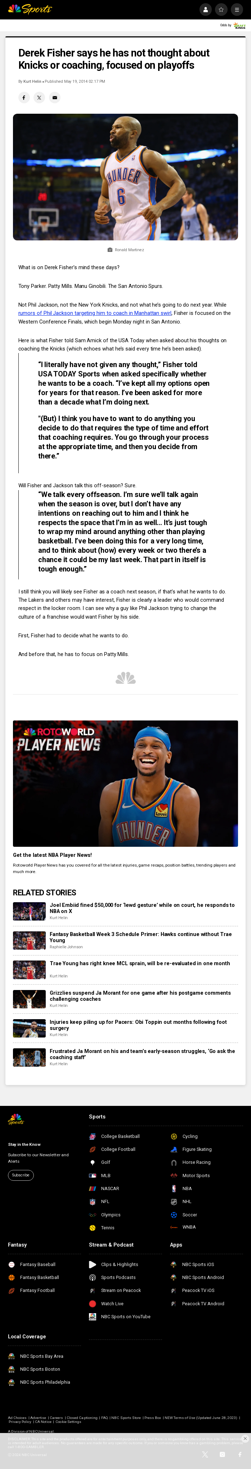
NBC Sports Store (126, 1418)
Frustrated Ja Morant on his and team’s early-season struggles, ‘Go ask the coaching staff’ (142, 1054)
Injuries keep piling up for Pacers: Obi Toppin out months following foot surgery (138, 1025)
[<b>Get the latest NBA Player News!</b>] (125, 783)
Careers (56, 1418)
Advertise (38, 1418)
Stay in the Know (24, 1144)
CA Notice (43, 1422)
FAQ (104, 1418)
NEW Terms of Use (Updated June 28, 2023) (201, 1418)
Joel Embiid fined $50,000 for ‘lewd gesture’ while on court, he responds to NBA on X (142, 908)
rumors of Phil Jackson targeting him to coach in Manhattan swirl (94, 313)
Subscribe (21, 1175)
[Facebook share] (24, 97)
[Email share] (54, 97)
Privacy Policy (20, 1422)
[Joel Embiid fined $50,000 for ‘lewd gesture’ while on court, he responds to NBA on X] (29, 911)
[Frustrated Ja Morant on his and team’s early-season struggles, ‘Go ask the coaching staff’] (29, 1057)
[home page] (30, 9)
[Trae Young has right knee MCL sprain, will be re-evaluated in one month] (29, 969)
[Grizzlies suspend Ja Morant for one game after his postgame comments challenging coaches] (29, 999)
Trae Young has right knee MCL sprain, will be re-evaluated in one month (140, 963)
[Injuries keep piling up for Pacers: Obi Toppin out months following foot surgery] (29, 1028)
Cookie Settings (68, 1422)
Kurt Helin (32, 81)
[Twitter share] (39, 97)
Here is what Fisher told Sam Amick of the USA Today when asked (96, 341)
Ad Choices (17, 1418)
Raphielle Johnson (66, 947)
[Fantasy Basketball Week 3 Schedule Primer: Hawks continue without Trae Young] (29, 940)
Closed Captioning (82, 1418)
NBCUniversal (41, 1431)
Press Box (152, 1418)
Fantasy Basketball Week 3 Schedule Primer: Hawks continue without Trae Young (141, 937)
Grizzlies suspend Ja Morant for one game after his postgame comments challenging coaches (140, 996)
